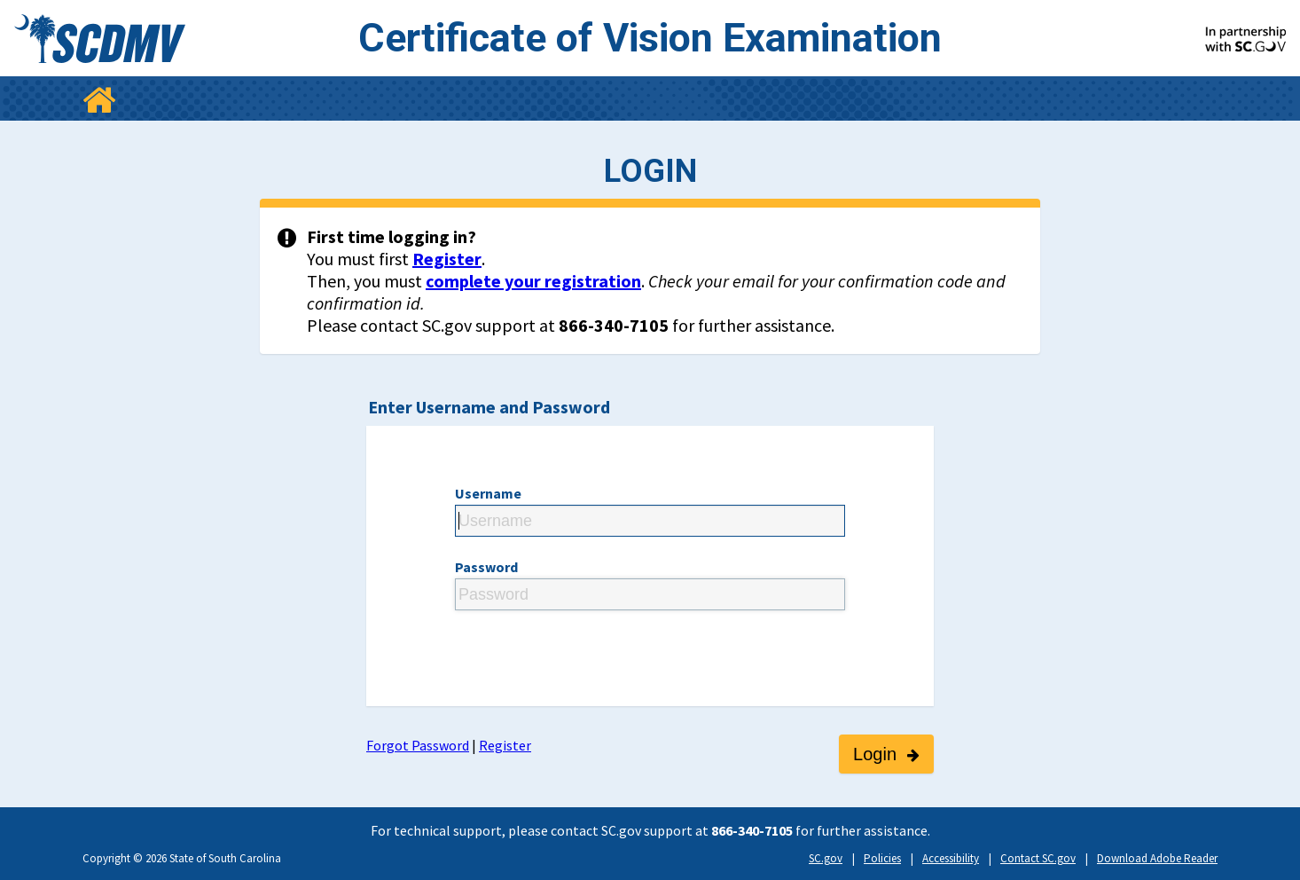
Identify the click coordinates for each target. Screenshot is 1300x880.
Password (486, 567)
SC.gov (825, 858)
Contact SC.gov (1038, 858)
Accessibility (950, 858)
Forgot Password (417, 745)
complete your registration (533, 281)
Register (447, 259)
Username (488, 493)
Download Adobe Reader (1157, 858)
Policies (882, 858)
